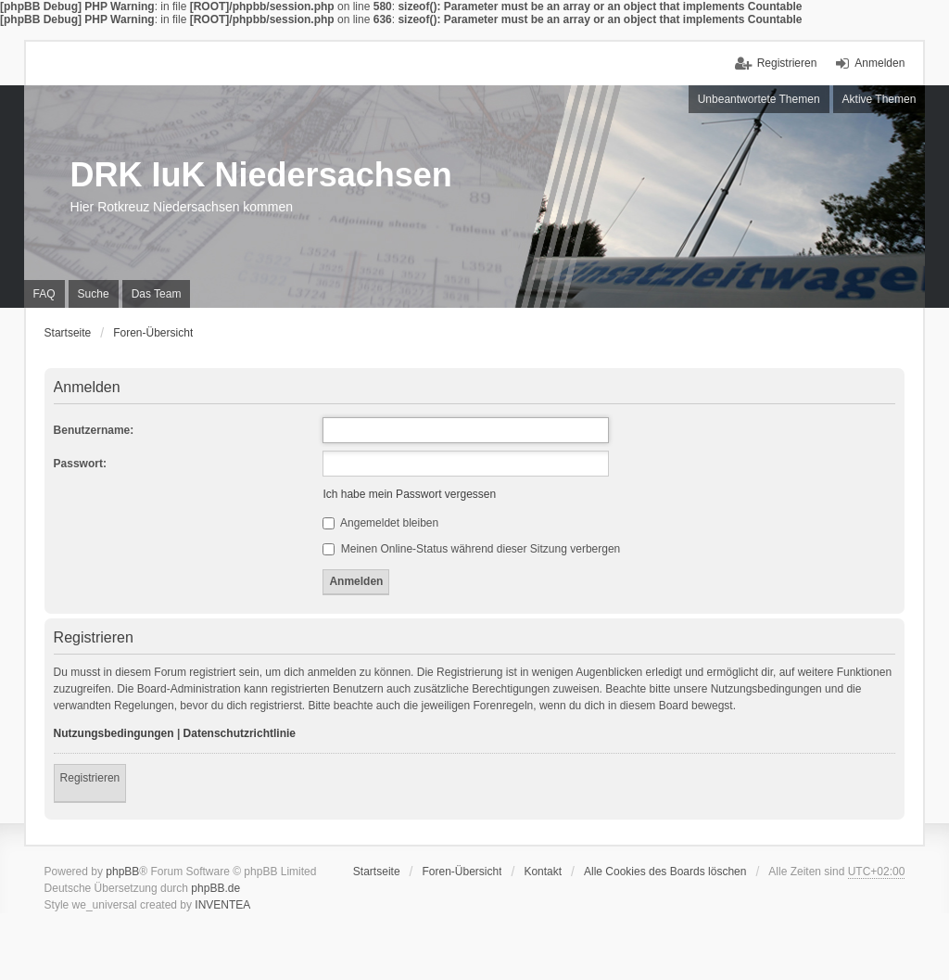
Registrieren (90, 777)
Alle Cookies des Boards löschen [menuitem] (665, 871)
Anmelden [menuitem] (879, 63)
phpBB (122, 871)
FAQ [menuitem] (44, 293)
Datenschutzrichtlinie (239, 733)
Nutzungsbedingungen (114, 733)
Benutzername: (94, 430)
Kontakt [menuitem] (543, 871)
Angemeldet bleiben (380, 522)
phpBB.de (215, 888)
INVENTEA (222, 904)
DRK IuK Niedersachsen (261, 175)
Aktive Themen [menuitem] (879, 99)
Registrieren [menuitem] (787, 63)
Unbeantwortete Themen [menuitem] (759, 99)
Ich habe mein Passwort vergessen (409, 494)
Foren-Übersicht (461, 871)
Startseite (376, 871)
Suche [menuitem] (93, 293)
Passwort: (80, 463)
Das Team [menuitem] (157, 293)
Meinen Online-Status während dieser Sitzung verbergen (471, 548)
